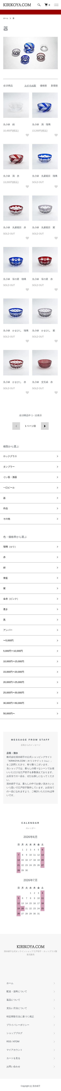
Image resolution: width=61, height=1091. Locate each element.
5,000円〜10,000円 (13, 651)
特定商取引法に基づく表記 (20, 1016)
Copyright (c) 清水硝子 (30, 1086)
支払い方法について (17, 1008)
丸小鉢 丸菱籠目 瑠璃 (44, 176)
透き (5, 609)
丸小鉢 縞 (9, 124)
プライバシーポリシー (18, 1025)
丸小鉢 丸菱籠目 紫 (43, 227)
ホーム (5, 18)
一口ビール (9, 487)
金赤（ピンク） (11, 598)
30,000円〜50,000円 (13, 703)
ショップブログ (14, 1033)
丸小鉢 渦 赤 (11, 176)
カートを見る (13, 1058)
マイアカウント (14, 1050)
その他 (6, 519)
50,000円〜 (9, 713)
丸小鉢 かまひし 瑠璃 (15, 330)
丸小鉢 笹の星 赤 (42, 279)
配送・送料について (17, 991)
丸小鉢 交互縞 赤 (42, 382)
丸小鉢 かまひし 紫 (43, 330)
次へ (45, 426)
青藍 (5, 578)
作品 (5, 508)
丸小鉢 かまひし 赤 (14, 382)
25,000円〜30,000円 (13, 692)
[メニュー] (56, 5)
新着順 (54, 85)
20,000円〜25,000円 (13, 682)
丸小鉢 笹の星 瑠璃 (14, 279)
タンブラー (9, 466)
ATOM (16, 1041)
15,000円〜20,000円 (13, 672)
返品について (13, 999)
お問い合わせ (13, 1066)
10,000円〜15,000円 (13, 661)
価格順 (43, 85)
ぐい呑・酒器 (10, 477)
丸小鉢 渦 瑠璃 (41, 124)
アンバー (7, 630)
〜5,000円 (8, 640)
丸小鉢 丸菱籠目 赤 (14, 227)
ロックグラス (10, 456)
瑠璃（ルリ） (10, 546)
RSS (9, 1041)
